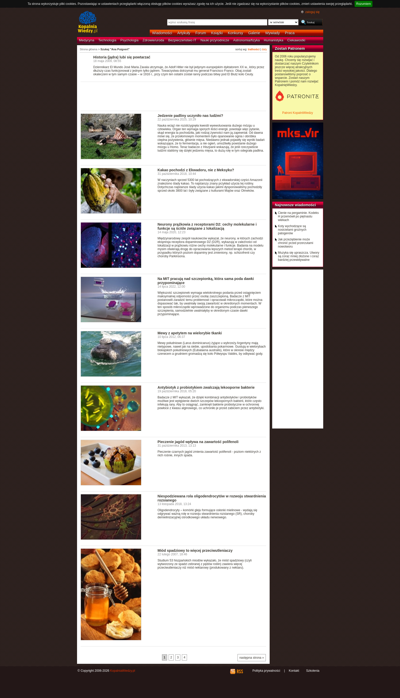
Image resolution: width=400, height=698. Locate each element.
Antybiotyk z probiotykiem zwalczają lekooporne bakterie (206, 387)
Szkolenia (312, 670)
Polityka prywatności (266, 670)
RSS (239, 671)
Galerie (254, 33)
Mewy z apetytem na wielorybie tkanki (190, 333)
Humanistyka (273, 40)
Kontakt (294, 670)
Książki (217, 33)
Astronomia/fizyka (246, 40)
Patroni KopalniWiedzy (297, 113)
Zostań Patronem (290, 48)
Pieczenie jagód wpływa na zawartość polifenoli (198, 442)
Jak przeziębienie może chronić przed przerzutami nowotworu (295, 243)
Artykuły (183, 33)
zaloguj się (312, 12)
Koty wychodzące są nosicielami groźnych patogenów (292, 229)
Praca (290, 33)
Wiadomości (162, 33)
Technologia (107, 40)
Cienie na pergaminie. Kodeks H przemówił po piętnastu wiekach (298, 216)
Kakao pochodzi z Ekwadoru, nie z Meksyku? (196, 170)
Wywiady (272, 33)
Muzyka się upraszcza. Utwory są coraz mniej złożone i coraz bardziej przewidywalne (298, 256)
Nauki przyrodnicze (215, 40)
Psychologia (129, 40)
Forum (200, 33)
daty (264, 49)
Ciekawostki (296, 40)
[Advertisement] (173, 95)
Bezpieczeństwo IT (182, 40)
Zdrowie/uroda (153, 40)
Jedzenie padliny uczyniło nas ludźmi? (190, 116)
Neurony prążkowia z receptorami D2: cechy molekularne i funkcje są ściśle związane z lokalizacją (207, 226)
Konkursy (235, 33)
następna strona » (251, 657)
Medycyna (86, 40)
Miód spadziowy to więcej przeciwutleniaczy (195, 550)
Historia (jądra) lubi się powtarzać (122, 57)
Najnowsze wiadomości (295, 205)
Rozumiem (363, 4)
